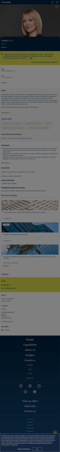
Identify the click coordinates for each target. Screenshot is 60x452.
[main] (30, 442)
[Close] (57, 436)
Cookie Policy (14, 445)
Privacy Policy (5, 445)
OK (37, 449)
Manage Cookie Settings (24, 449)
